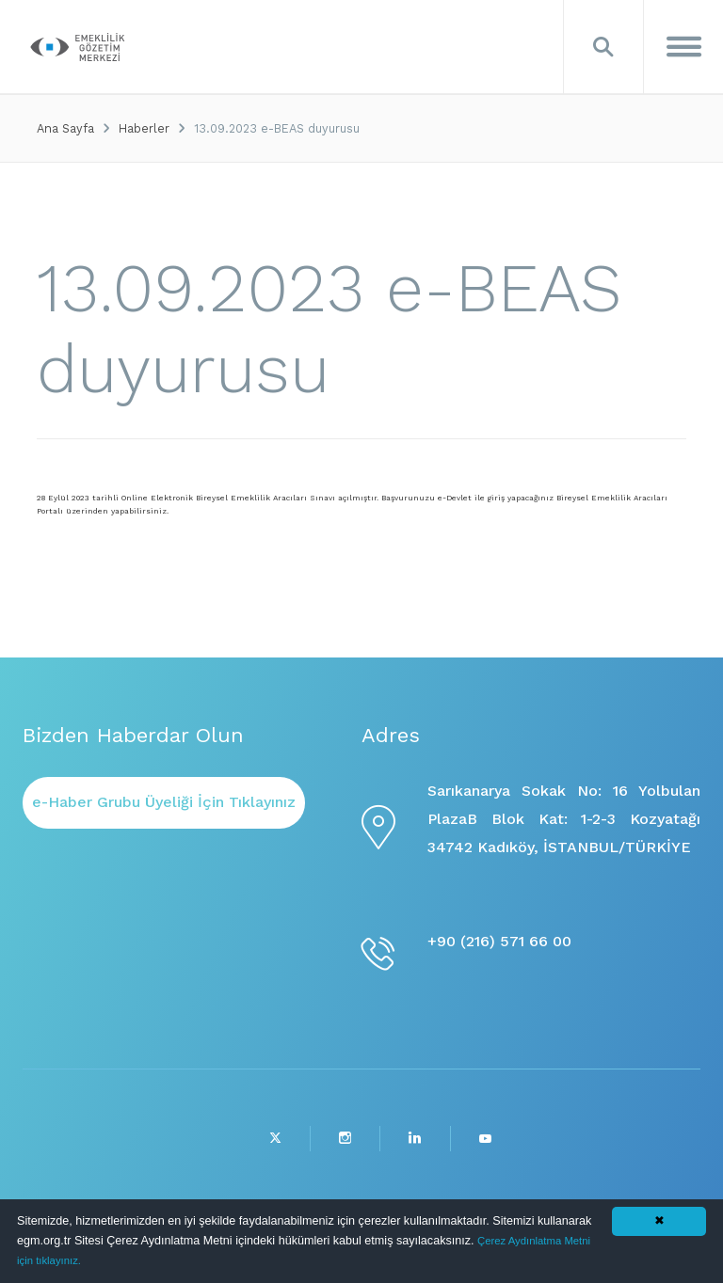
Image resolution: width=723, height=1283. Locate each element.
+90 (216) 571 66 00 (499, 941)
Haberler (144, 128)
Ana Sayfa (65, 128)
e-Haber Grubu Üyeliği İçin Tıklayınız (164, 802)
